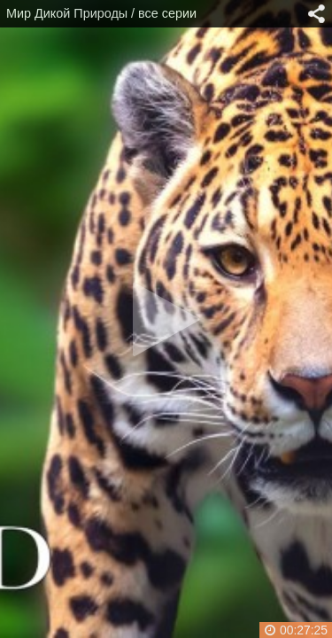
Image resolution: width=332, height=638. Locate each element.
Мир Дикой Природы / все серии (101, 13)
